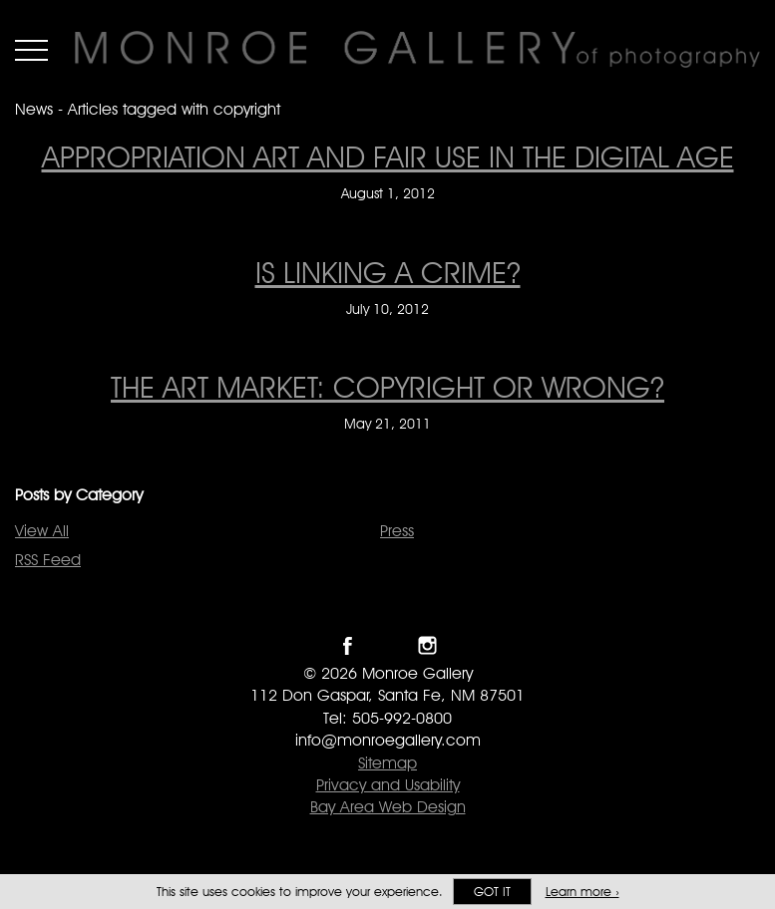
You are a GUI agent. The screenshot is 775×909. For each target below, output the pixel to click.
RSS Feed (48, 559)
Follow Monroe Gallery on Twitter (387, 645)
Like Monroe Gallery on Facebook (347, 645)
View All (42, 530)
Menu (31, 50)
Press (397, 530)
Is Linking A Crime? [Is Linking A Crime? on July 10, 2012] (388, 272)
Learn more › (582, 891)
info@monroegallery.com (388, 740)
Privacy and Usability (388, 784)
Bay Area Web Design (388, 806)
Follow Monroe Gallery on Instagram (427, 645)
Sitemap (387, 763)
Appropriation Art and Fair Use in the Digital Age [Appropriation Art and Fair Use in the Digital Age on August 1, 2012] (388, 156)
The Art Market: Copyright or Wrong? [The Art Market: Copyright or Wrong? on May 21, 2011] (387, 387)
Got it (492, 891)
